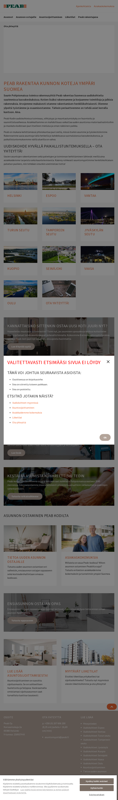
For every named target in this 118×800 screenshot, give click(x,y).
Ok (105, 437)
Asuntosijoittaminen (23, 407)
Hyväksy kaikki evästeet (97, 781)
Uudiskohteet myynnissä (25, 402)
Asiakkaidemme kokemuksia (27, 412)
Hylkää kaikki (96, 788)
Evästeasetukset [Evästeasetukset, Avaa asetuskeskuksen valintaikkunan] (96, 794)
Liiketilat (17, 417)
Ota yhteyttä (19, 422)
